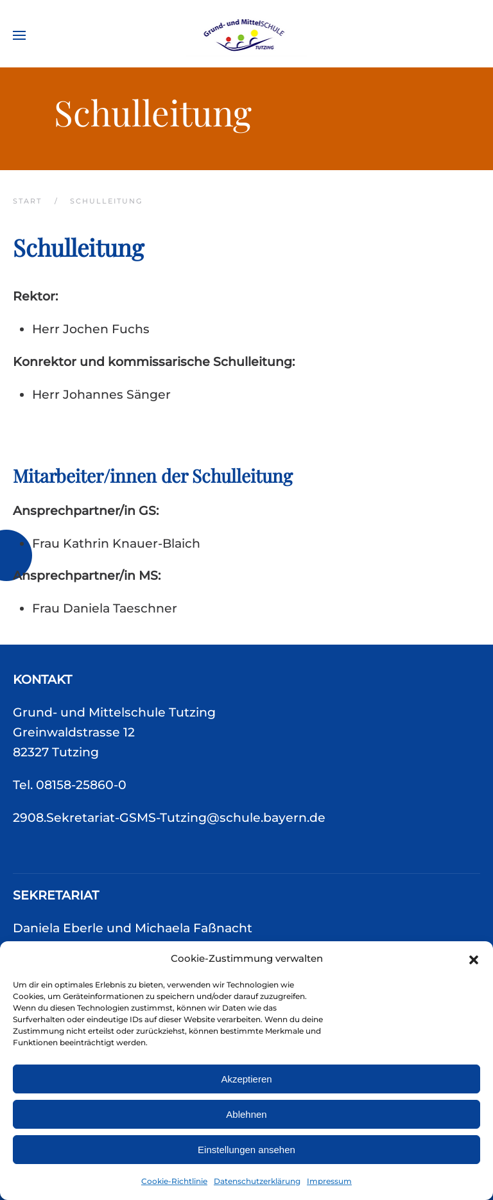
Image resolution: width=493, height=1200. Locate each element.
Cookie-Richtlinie (174, 1181)
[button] (473, 958)
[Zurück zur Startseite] (247, 35)
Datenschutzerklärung (257, 1181)
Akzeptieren (246, 1079)
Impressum (329, 1181)
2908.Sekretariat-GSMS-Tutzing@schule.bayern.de (169, 817)
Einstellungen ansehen (246, 1149)
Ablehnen (246, 1114)
